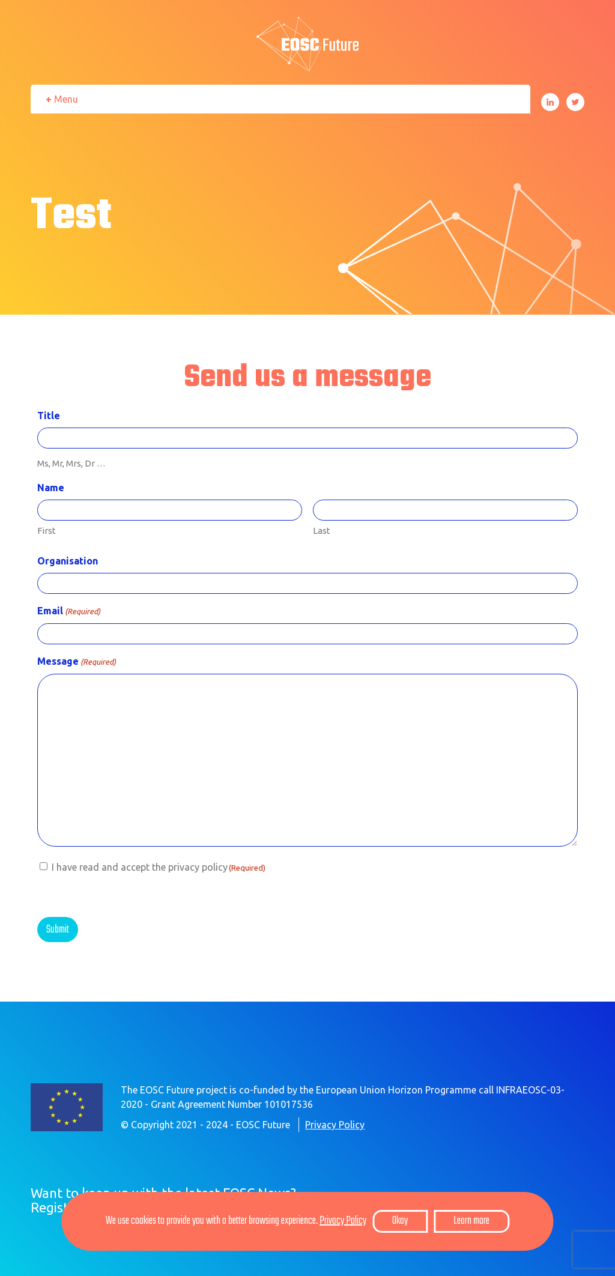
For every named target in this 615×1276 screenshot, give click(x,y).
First (46, 530)
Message (76, 662)
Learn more (471, 1221)
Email (68, 611)
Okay (400, 1221)
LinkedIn (550, 102)
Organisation (67, 560)
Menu (66, 99)
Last (321, 530)
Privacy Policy (335, 1124)
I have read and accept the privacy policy (158, 867)
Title (48, 415)
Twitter (575, 102)
